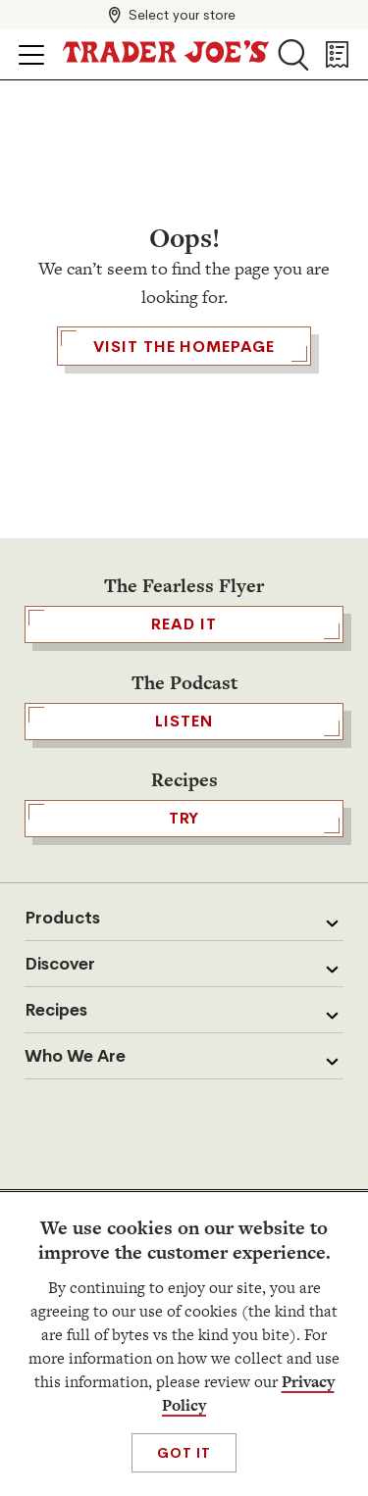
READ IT (184, 624)
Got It (184, 1453)
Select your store (182, 15)
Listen (184, 721)
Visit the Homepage (183, 346)
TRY (184, 818)
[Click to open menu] (31, 55)
